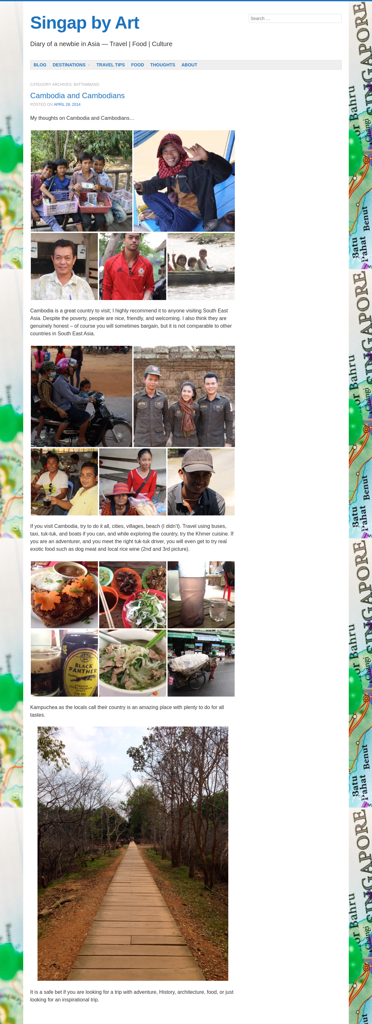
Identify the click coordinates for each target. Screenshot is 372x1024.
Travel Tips (110, 64)
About (189, 64)
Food (137, 64)
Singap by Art (84, 22)
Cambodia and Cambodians (77, 95)
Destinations (69, 64)
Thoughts (163, 64)
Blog (40, 64)
